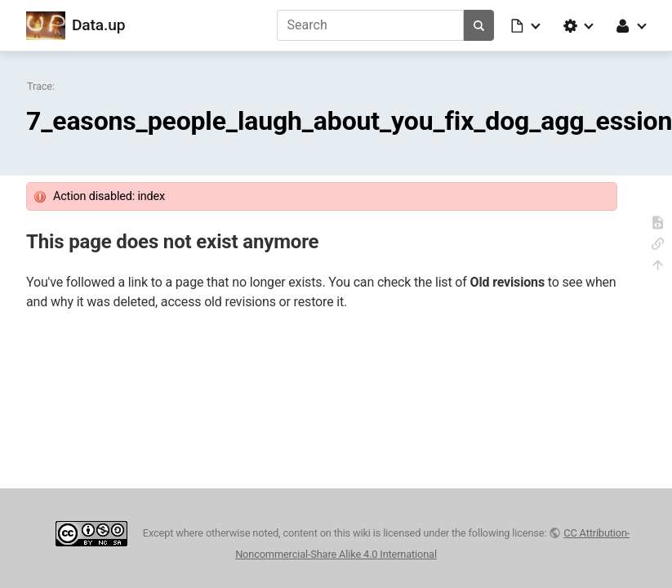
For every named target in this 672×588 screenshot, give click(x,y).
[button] (527, 25)
